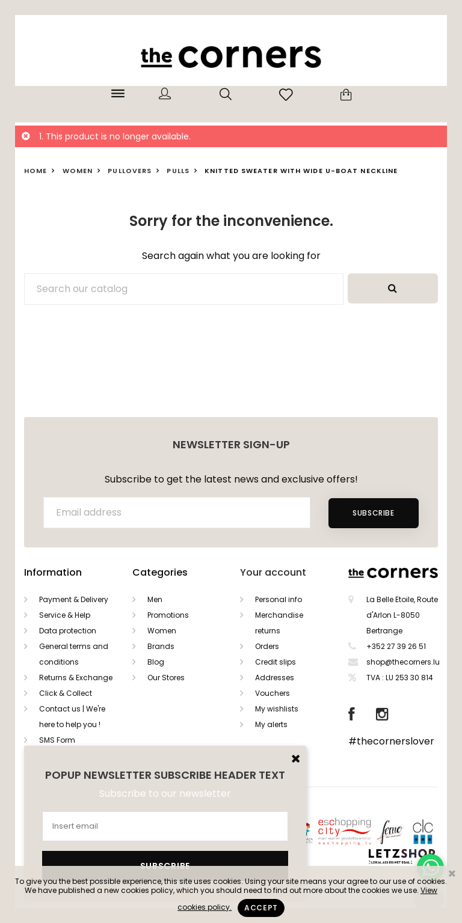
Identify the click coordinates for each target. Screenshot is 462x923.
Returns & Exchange (75, 677)
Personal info (278, 599)
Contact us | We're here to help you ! (72, 717)
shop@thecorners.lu (403, 662)
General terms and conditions (73, 654)
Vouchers (272, 693)
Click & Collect (65, 693)
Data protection (67, 631)
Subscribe (373, 513)
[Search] (183, 289)
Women (161, 631)
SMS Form (57, 740)
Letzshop (416, 854)
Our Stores (166, 677)
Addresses (274, 677)
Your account (273, 572)
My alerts (271, 724)
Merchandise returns (279, 623)
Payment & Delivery (73, 599)
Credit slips (275, 662)
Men (154, 599)
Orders (267, 646)
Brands (160, 646)
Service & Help (64, 615)
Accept (261, 908)
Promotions (168, 615)
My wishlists (276, 709)
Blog (155, 662)
